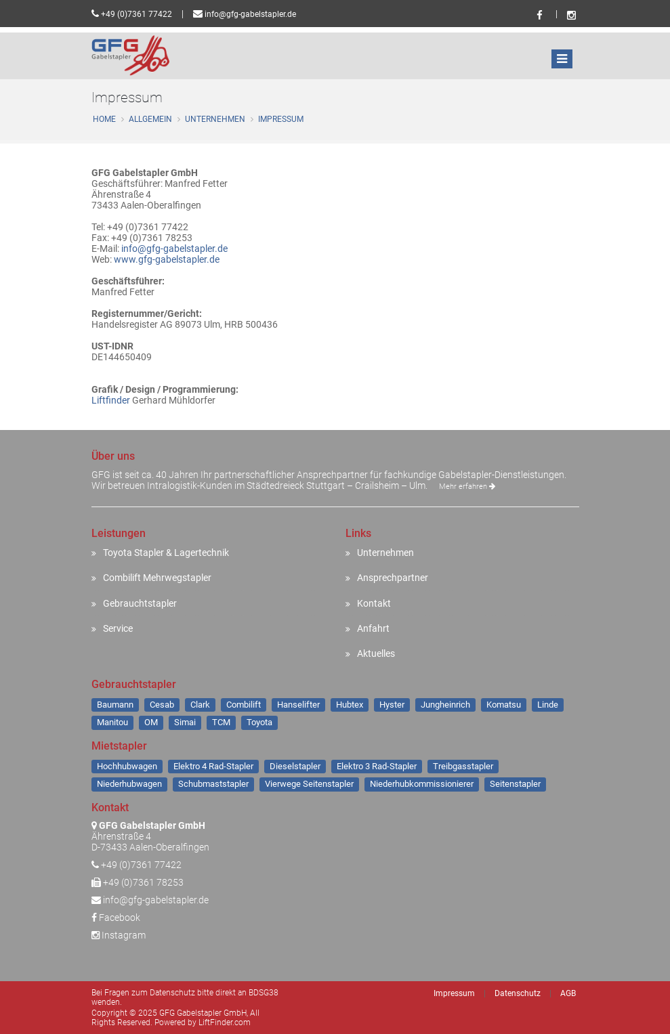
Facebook (115, 917)
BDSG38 (263, 992)
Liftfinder (110, 400)
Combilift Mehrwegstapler (157, 577)
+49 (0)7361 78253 (143, 882)
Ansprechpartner (392, 577)
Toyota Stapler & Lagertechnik (166, 552)
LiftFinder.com (224, 1022)
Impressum (280, 119)
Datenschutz (518, 993)
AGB (568, 993)
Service (118, 628)
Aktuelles (376, 653)
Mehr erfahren (467, 486)
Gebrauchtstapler (140, 603)
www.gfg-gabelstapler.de (166, 259)
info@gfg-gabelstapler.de (250, 14)
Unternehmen (215, 119)
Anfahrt (373, 628)
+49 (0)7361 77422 (136, 14)
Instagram (118, 935)
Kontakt (374, 603)
